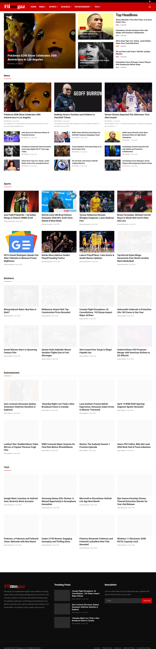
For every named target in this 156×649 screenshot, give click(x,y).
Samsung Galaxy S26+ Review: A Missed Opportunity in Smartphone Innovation (57, 496)
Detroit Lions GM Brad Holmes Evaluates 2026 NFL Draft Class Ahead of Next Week (58, 218)
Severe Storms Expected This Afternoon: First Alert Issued (127, 116)
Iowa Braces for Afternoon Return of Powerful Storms (35, 134)
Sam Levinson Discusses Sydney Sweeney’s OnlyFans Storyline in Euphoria (18, 404)
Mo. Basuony (12, 64)
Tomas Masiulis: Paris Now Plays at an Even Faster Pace (87, 148)
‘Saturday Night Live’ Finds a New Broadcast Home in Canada (56, 402)
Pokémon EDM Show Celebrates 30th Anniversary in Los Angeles (24, 116)
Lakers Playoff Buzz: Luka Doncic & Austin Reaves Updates (95, 257)
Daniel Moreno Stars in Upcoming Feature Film (18, 351)
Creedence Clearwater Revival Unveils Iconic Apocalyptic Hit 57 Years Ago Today (36, 149)
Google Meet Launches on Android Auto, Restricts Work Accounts (19, 494)
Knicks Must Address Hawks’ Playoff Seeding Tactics (58, 257)
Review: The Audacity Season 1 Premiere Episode (93, 443)
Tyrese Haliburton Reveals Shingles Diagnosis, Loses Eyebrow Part (95, 216)
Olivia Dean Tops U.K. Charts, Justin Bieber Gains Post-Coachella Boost (133, 42)
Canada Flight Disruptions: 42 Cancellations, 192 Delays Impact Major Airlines (96, 313)
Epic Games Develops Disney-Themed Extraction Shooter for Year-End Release (134, 496)
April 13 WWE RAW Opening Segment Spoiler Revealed (133, 402)
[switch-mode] (150, 1)
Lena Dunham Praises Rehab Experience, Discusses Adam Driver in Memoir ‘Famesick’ (95, 404)
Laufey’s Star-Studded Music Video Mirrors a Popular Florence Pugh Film (20, 443)
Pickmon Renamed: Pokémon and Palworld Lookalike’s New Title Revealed (94, 536)
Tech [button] (98, 6)
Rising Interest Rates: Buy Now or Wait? (21, 310)
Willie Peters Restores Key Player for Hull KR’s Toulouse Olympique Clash (86, 134)
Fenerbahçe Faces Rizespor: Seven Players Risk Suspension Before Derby (133, 63)
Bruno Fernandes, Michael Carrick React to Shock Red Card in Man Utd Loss (133, 218)
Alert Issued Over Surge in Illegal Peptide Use (93, 351)
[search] (150, 7)
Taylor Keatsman (9, 499)
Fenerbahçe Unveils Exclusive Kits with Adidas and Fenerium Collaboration (132, 31)
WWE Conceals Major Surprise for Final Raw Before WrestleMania (59, 443)
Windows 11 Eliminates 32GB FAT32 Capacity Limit (133, 534)
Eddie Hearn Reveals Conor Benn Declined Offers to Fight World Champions (135, 135)
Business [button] (66, 6)
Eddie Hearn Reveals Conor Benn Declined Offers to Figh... (94, 32)
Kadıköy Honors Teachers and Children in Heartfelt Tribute (76, 116)
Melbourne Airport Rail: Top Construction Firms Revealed (54, 311)
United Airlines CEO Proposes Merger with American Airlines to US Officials (133, 351)
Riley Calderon (8, 411)
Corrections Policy (143, 642)
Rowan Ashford (9, 313)
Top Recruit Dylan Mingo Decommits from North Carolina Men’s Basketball (133, 257)
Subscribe (147, 595)
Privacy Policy (106, 642)
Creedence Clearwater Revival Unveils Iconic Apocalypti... (93, 61)
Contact (96, 642)
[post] (40, 41)
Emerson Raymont (9, 222)
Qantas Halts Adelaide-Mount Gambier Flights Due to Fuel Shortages (59, 351)
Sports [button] (53, 6)
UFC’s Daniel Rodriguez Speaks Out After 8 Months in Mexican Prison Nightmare (19, 258)
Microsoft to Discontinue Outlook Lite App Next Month (95, 494)
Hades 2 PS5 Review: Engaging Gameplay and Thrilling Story (55, 534)
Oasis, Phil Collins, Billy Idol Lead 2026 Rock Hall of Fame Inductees (134, 443)
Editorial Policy (128, 642)
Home (33, 6)
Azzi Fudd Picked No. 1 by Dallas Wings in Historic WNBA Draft (21, 216)
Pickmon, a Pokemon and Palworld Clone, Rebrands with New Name (19, 534)
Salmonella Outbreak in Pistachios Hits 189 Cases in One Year (134, 311)
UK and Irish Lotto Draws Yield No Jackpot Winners (85, 162)
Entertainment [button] (83, 6)
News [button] (42, 6)
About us (117, 642)
